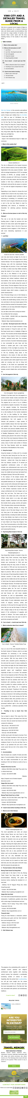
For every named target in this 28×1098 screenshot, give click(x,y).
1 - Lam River (7, 50)
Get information (14, 1037)
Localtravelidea (23, 979)
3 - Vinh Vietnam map (9, 77)
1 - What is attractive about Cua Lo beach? (14, 64)
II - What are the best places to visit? (12, 48)
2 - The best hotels (9, 75)
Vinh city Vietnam (6, 110)
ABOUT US (4, 1081)
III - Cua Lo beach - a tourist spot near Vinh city (14, 61)
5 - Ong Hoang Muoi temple (11, 58)
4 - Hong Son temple (9, 56)
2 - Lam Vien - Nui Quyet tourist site (13, 52)
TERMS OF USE (23, 1081)
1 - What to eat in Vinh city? (11, 73)
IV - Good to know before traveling (11, 71)
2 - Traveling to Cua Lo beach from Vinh (14, 66)
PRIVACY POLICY (13, 1081)
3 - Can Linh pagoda (9, 54)
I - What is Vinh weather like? (10, 45)
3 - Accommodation (9, 68)
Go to (14, 1065)
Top (25, 1096)
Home (9, 11)
